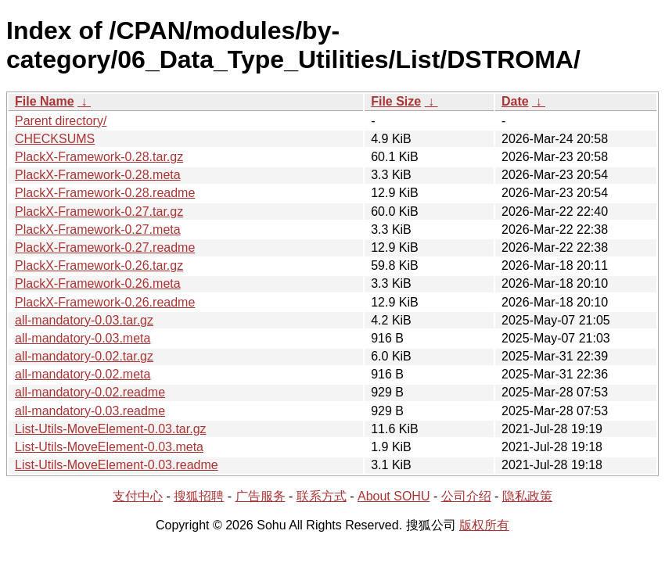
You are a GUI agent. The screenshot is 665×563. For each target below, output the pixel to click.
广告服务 (260, 496)
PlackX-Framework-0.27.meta (98, 229)
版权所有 (484, 525)
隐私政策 (527, 496)
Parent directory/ (60, 120)
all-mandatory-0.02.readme (90, 392)
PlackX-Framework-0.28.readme (105, 192)
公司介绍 (466, 496)
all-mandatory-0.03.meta (82, 338)
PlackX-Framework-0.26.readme (105, 302)
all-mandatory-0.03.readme (90, 411)
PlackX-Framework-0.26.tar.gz (99, 265)
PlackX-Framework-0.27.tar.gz (99, 211)
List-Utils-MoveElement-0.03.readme (116, 465)
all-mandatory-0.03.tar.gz (84, 320)
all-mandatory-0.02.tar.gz (84, 356)
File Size (396, 101)
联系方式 (322, 496)
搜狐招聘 (199, 496)
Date (515, 101)
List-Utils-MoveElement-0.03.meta (109, 447)
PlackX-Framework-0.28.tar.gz (99, 156)
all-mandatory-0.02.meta (82, 374)
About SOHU (394, 496)
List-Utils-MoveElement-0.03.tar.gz (111, 429)
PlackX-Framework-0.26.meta (98, 283)
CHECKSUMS (55, 138)
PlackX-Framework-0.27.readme (105, 247)
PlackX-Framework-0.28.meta (98, 174)
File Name (44, 101)
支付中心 (138, 496)
